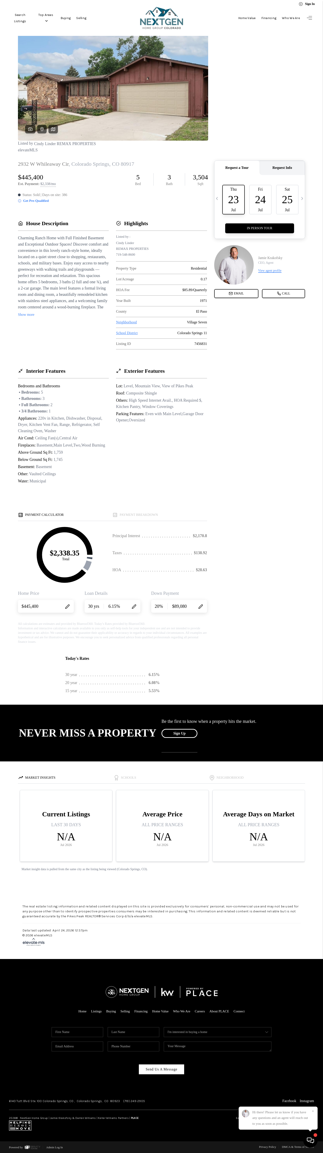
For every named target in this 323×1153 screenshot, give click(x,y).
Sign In (307, 4)
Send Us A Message (161, 1069)
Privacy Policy (267, 1147)
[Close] (313, 1111)
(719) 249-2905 (134, 1101)
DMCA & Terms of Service (298, 1147)
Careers (200, 1011)
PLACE (135, 1118)
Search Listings (21, 18)
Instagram (307, 1101)
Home (82, 1011)
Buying (68, 18)
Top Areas (47, 18)
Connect (239, 1011)
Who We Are (291, 18)
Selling (84, 18)
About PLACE (220, 1011)
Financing (269, 18)
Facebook (289, 1101)
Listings (95, 1011)
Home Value (247, 18)
